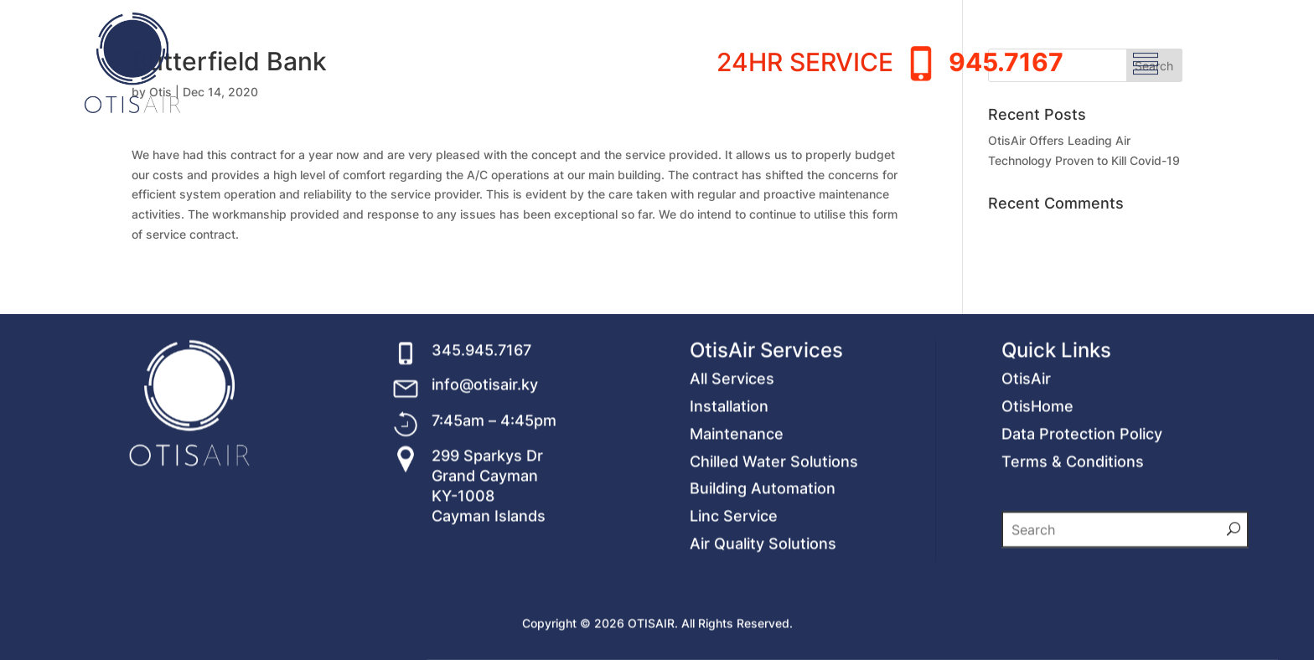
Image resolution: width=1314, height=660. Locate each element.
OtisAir (1026, 458)
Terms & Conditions (1072, 540)
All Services (732, 458)
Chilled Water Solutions (774, 540)
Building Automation (762, 568)
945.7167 (1006, 33)
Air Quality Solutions (763, 623)
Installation (729, 486)
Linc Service (734, 596)
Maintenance (737, 513)
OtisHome (1037, 486)
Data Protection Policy (1081, 513)
